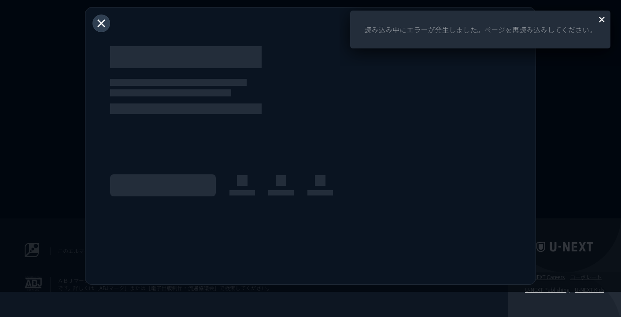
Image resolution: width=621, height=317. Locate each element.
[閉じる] (101, 23)
